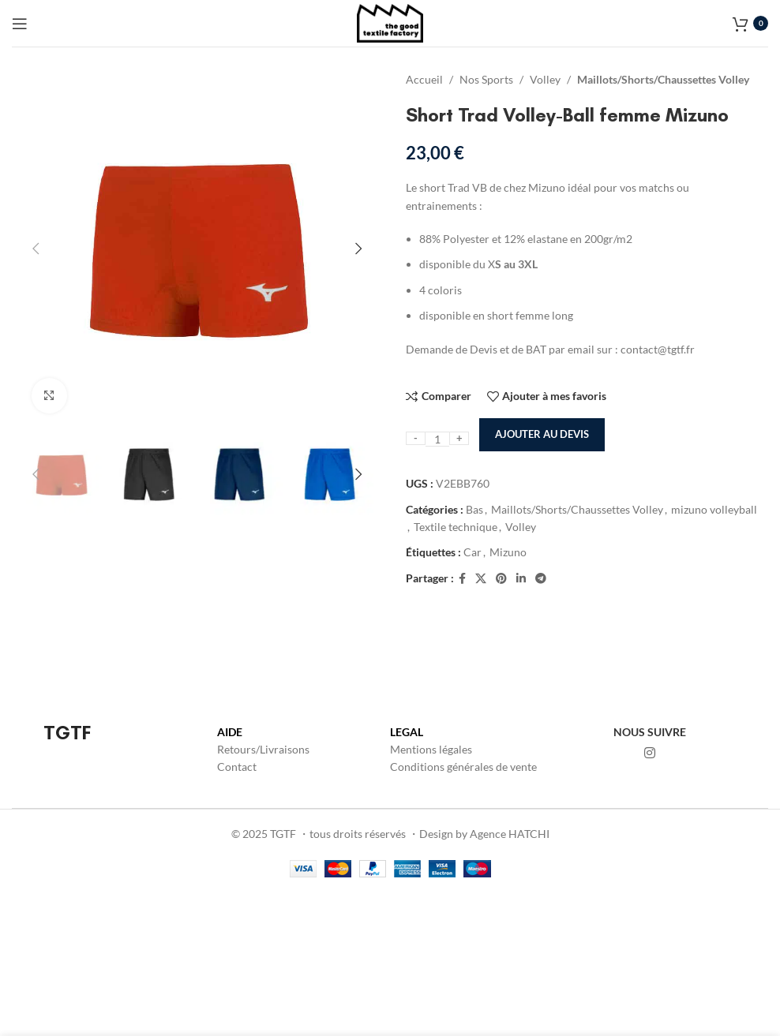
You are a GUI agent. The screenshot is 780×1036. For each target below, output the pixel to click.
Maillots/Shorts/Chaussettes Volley (663, 79)
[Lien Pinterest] (501, 578)
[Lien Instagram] (650, 753)
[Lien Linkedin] (521, 578)
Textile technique (455, 526)
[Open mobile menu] (20, 23)
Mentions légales (431, 749)
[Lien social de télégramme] (541, 578)
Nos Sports (486, 79)
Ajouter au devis (542, 434)
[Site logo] (390, 21)
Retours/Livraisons (263, 749)
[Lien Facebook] (462, 578)
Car (472, 552)
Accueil (424, 79)
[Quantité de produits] (437, 439)
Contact (237, 766)
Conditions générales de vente (463, 766)
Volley (545, 79)
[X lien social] (481, 578)
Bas (474, 509)
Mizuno (508, 552)
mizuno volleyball (714, 509)
